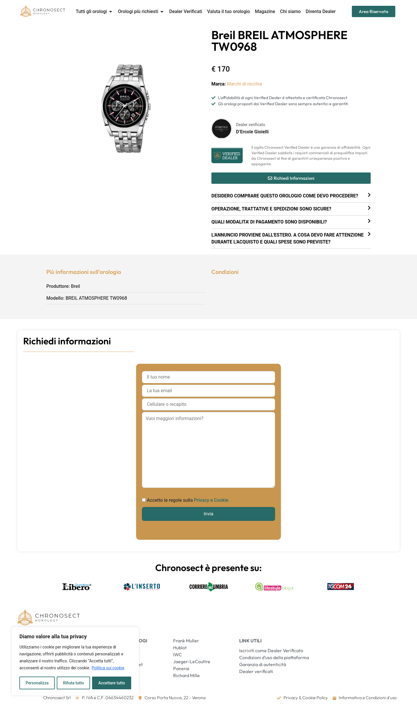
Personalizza (37, 683)
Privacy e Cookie (211, 500)
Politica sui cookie (108, 668)
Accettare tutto (111, 683)
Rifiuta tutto (73, 683)
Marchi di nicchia (244, 84)
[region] (75, 661)
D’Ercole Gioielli (252, 132)
